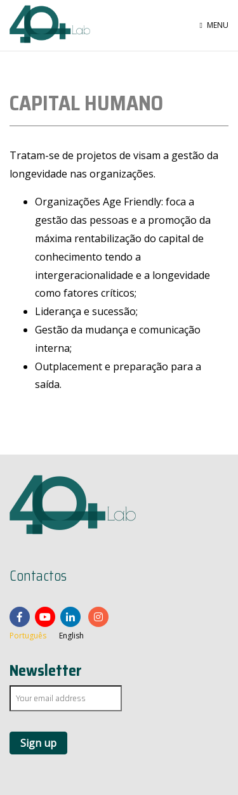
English (71, 635)
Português (28, 635)
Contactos (38, 576)
